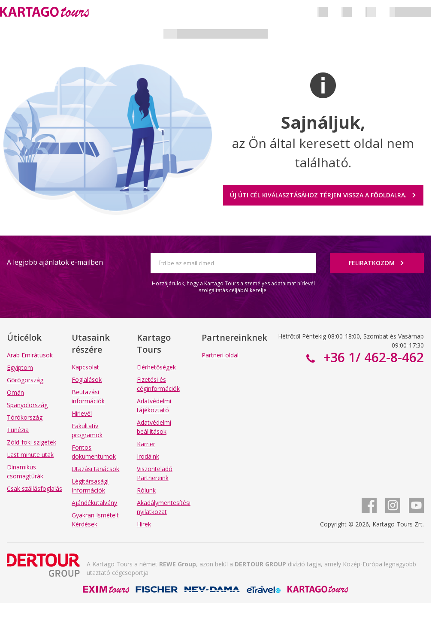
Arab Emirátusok (30, 355)
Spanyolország (27, 405)
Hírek (144, 524)
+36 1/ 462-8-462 (372, 357)
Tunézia (18, 430)
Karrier (146, 444)
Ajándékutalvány (94, 503)
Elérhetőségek (156, 367)
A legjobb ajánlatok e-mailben (55, 262)
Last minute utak (30, 455)
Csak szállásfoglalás (34, 488)
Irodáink (148, 456)
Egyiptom (20, 367)
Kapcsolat (85, 367)
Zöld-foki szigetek (31, 442)
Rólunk (146, 490)
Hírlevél (82, 413)
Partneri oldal (220, 355)
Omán (15, 392)
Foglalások (87, 379)
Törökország (24, 417)
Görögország (25, 380)
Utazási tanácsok (95, 469)
